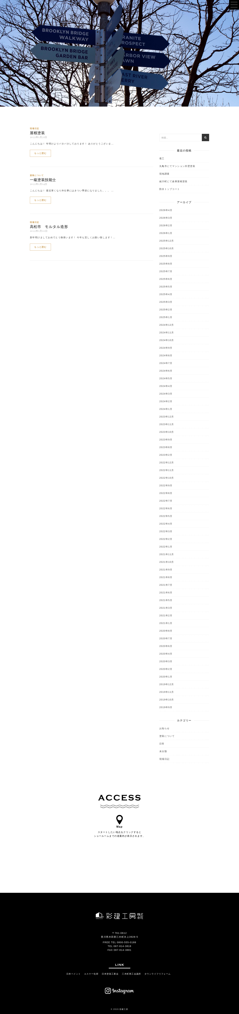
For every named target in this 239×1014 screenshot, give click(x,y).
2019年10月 (166, 699)
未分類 (163, 751)
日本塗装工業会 (110, 974)
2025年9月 (165, 256)
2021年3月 (165, 608)
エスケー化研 (91, 974)
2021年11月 (166, 554)
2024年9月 (165, 347)
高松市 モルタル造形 (49, 226)
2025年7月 (165, 271)
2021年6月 (165, 592)
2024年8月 (165, 355)
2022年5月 (165, 516)
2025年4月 (165, 294)
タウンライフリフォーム (157, 974)
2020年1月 (165, 676)
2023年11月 (166, 424)
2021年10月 (166, 562)
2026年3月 (165, 217)
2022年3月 (165, 531)
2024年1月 (165, 409)
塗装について (37, 175)
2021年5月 (165, 600)
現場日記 (34, 128)
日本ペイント (73, 974)
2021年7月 (165, 585)
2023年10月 (166, 432)
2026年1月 (165, 233)
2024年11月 (166, 332)
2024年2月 (165, 401)
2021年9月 (165, 569)
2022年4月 (165, 523)
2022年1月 (165, 546)
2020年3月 (165, 661)
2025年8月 (165, 263)
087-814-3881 (122, 950)
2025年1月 (165, 317)
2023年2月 (165, 455)
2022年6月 (165, 508)
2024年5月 (165, 378)
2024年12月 (166, 325)
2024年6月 (165, 370)
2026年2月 (165, 225)
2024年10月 (166, 340)
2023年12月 (166, 416)
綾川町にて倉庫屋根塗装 (173, 181)
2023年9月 (165, 439)
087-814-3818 (122, 946)
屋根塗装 (37, 132)
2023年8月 (165, 447)
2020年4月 (165, 653)
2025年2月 (165, 309)
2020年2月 (165, 669)
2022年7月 (165, 500)
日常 (161, 743)
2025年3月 (165, 302)
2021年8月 (165, 577)
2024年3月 (165, 393)
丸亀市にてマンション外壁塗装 (177, 166)
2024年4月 (165, 386)
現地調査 (164, 173)
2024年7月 (165, 363)
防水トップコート (169, 189)
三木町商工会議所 (131, 974)
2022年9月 (165, 485)
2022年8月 (165, 493)
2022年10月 (166, 477)
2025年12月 (166, 240)
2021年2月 (165, 615)
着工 (161, 158)
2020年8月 (165, 630)
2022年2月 (165, 539)
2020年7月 (165, 638)
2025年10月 (166, 248)
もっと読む (40, 153)
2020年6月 (165, 646)
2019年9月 (165, 707)
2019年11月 (166, 692)
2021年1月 (165, 623)
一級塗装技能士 (43, 179)
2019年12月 (166, 684)
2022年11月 (166, 470)
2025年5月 (165, 286)
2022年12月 (166, 462)
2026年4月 (165, 210)
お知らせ (164, 728)
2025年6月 (165, 279)
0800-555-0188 (126, 942)
